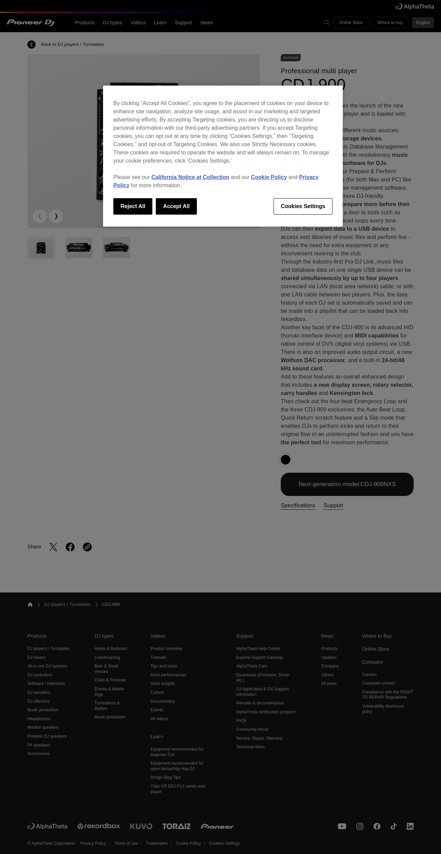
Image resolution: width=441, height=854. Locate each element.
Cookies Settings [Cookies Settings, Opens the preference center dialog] (303, 206)
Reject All (133, 206)
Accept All (176, 206)
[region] (223, 156)
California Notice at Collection (190, 177)
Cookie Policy (269, 177)
